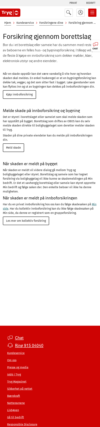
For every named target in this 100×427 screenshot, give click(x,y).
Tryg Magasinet (16, 381)
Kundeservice (25, 22)
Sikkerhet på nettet (19, 388)
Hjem (7, 22)
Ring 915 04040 (29, 345)
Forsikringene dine (51, 22)
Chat (19, 338)
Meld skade (13, 147)
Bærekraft (13, 396)
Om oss (11, 360)
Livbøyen (13, 410)
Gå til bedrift (15, 417)
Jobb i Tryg (14, 374)
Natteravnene (16, 403)
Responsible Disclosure (22, 424)
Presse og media (17, 367)
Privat (73, 2)
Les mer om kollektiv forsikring (26, 220)
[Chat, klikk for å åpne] (95, 46)
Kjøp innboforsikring (19, 94)
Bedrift (90, 2)
